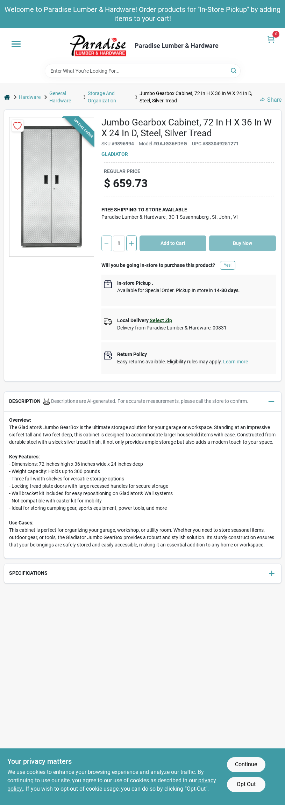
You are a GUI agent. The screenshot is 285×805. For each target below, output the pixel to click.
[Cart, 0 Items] (271, 39)
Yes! (227, 265)
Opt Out (246, 784)
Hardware (30, 97)
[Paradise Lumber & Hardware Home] (98, 46)
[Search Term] (143, 71)
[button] (142, 402)
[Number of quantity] (119, 243)
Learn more (235, 361)
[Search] (234, 70)
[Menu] (16, 44)
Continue (246, 764)
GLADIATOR (114, 154)
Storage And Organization (102, 96)
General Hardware (60, 96)
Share (271, 99)
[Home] (7, 97)
